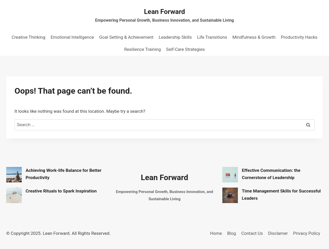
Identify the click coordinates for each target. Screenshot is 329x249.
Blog (231, 233)
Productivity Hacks (299, 37)
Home (216, 233)
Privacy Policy (306, 233)
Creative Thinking (28, 37)
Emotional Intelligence (72, 37)
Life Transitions (212, 37)
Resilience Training (142, 49)
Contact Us (252, 233)
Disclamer (278, 233)
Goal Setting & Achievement (126, 37)
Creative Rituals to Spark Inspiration (61, 191)
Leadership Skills (175, 37)
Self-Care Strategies (185, 49)
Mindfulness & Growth (254, 37)
